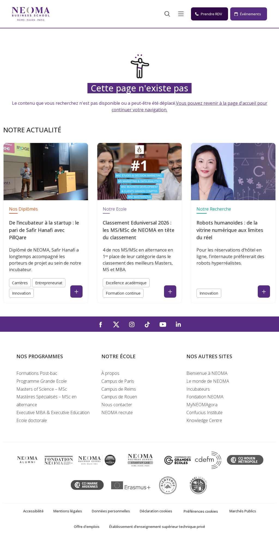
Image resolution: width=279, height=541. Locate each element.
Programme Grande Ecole (41, 381)
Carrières (20, 282)
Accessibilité (33, 511)
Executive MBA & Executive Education (53, 413)
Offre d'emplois (86, 526)
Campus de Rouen (119, 397)
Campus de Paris (117, 381)
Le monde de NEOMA (207, 381)
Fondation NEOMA (204, 397)
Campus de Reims (118, 389)
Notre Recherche (213, 209)
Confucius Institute (204, 413)
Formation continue (123, 293)
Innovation (21, 293)
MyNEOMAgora (201, 405)
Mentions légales (67, 511)
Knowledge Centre (204, 420)
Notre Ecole (115, 209)
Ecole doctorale (31, 420)
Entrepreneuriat (48, 282)
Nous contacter (116, 405)
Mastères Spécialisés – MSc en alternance (46, 401)
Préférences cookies (201, 511)
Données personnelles (111, 511)
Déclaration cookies (156, 511)
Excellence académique (126, 282)
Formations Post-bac (36, 373)
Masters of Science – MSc (41, 389)
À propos (110, 373)
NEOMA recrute (117, 413)
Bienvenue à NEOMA (207, 373)
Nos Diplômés (23, 209)
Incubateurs (198, 389)
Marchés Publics (242, 511)
